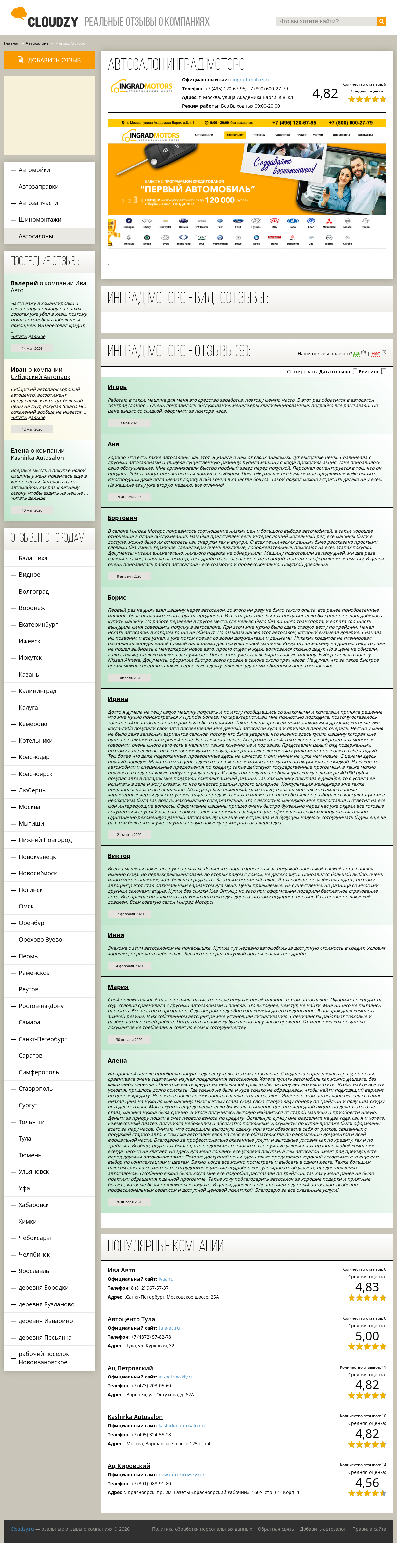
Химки (28, 1221)
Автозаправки (39, 186)
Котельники (36, 740)
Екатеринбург (38, 624)
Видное (29, 574)
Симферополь (39, 1072)
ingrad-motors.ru (252, 79)
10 (384, 1415)
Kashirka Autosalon (37, 457)
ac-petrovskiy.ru (176, 1377)
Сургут (28, 1105)
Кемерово (33, 724)
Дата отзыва (334, 371)
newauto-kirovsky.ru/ (181, 1474)
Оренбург (33, 923)
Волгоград (34, 591)
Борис (117, 597)
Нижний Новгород (45, 840)
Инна (116, 935)
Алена (117, 1060)
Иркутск (30, 657)
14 (384, 1464)
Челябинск (34, 1254)
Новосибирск (38, 873)
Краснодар (34, 757)
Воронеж (32, 608)
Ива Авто (121, 1270)
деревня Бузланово (47, 1304)
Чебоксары (35, 1238)
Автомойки (34, 170)
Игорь (117, 387)
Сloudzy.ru (22, 1529)
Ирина (118, 699)
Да (356, 353)
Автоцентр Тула (131, 1319)
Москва (29, 807)
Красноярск (35, 774)
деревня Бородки (44, 1287)
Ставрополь (36, 1088)
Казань (29, 674)
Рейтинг (369, 371)
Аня (113, 444)
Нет (375, 353)
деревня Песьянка (45, 1337)
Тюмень (30, 1155)
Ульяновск (34, 1171)
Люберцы (33, 790)
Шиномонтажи (40, 219)
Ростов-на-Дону (41, 1006)
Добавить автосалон (323, 1529)
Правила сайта (369, 1529)
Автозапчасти (38, 203)
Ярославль (34, 1271)
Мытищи (31, 823)
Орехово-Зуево (40, 939)
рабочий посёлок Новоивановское (44, 1358)
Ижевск (29, 641)
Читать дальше (28, 336)
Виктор (119, 856)
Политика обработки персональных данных (202, 1529)
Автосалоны (36, 236)
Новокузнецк (37, 857)
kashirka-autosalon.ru (183, 1425)
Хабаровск (34, 1205)
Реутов (28, 989)
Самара (29, 1022)
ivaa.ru (166, 1279)
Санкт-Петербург (43, 1039)
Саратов (30, 1055)
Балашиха (33, 558)
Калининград (37, 691)
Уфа (24, 1188)
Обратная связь (276, 1529)
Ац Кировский (129, 1466)
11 (384, 1367)
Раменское (34, 972)
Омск (26, 906)
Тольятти (32, 1122)
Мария (118, 987)
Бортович (122, 518)
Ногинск (31, 890)
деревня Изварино (46, 1321)
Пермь (28, 956)
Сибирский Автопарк (40, 377)
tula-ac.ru (169, 1328)
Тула (25, 1138)
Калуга (28, 707)
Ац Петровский (130, 1368)
